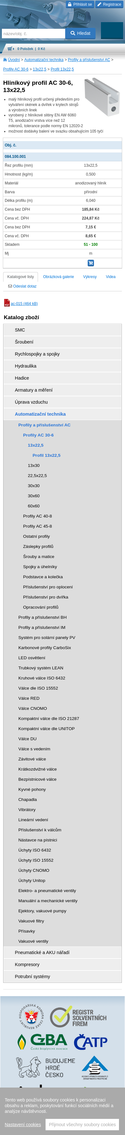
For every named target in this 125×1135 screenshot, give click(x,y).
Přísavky (26, 931)
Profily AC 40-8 (37, 516)
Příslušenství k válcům (39, 830)
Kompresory (27, 964)
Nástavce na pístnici (37, 840)
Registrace (109, 4)
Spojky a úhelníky (40, 566)
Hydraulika (25, 366)
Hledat (81, 33)
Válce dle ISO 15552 (38, 688)
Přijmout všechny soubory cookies (82, 1124)
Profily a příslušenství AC (89, 60)
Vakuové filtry (31, 921)
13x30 (34, 465)
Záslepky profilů (38, 546)
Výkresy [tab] (90, 277)
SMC (20, 329)
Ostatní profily (36, 536)
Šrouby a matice (38, 556)
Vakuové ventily (33, 941)
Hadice (22, 378)
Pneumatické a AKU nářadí (42, 952)
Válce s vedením (34, 749)
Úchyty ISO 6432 (34, 850)
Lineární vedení (33, 819)
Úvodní (14, 60)
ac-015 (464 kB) (20, 303)
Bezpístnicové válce (37, 779)
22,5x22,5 (37, 475)
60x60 (34, 506)
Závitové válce (32, 759)
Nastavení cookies (23, 1124)
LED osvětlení (31, 657)
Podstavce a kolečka (43, 576)
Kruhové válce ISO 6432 (41, 678)
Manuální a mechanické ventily (48, 900)
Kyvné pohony (32, 789)
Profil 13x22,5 (62, 69)
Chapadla (27, 799)
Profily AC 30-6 (15, 69)
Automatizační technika (44, 60)
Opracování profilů (41, 607)
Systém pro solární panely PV (46, 637)
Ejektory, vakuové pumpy (42, 911)
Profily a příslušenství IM (42, 627)
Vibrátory (26, 809)
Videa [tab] (111, 277)
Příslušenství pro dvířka (45, 597)
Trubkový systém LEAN (40, 668)
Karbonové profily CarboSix (44, 647)
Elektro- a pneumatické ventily (47, 890)
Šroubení (24, 341)
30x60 (34, 495)
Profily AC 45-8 (37, 526)
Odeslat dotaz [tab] (22, 286)
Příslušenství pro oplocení (48, 587)
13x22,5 (40, 69)
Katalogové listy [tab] (20, 277)
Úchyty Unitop (31, 880)
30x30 (34, 485)
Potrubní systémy (32, 976)
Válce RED (29, 698)
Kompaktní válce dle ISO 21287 (48, 718)
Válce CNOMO (32, 708)
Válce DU (27, 738)
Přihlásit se (80, 4)
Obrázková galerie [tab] (58, 277)
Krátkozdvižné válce (37, 769)
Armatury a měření (34, 390)
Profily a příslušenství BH (42, 617)
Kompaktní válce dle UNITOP (46, 728)
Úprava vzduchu (31, 402)
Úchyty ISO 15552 (35, 860)
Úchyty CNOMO (33, 870)
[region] (62, 1111)
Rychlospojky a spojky (37, 354)
